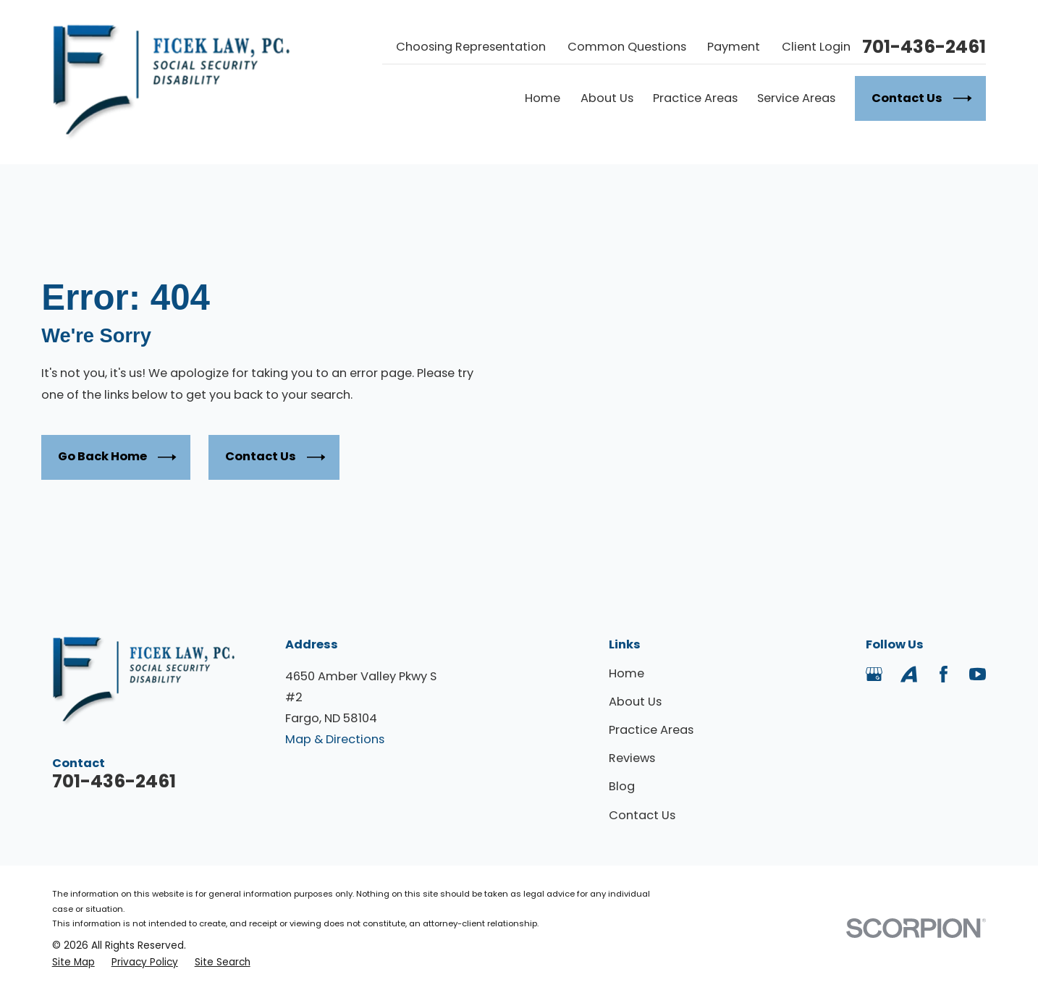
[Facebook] (943, 674)
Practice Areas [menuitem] (695, 98)
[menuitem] (73, 962)
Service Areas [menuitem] (796, 98)
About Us (635, 701)
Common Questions (626, 46)
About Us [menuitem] (607, 98)
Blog (622, 786)
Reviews (632, 758)
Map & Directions (334, 739)
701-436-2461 (924, 47)
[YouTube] (977, 674)
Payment (733, 46)
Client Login (816, 46)
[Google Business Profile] (874, 674)
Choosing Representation (471, 46)
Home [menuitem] (542, 98)
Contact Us (275, 457)
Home (626, 673)
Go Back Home (117, 457)
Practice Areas (651, 730)
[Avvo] (908, 674)
